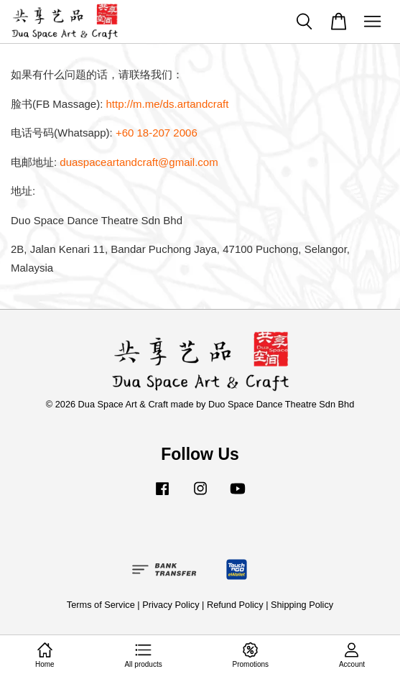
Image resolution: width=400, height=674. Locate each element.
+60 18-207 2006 (156, 132)
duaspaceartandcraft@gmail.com (139, 162)
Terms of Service (101, 604)
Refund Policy (235, 604)
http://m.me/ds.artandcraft (167, 104)
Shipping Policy (302, 604)
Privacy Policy (170, 604)
